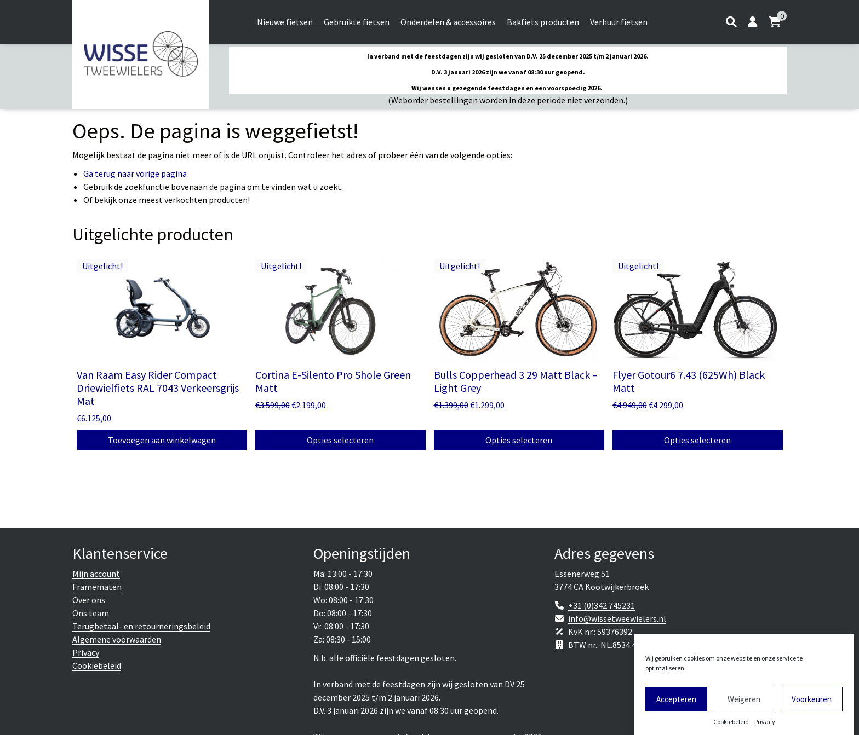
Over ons (88, 599)
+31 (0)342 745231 (601, 605)
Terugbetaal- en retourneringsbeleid (141, 626)
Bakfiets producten (543, 21)
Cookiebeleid (731, 725)
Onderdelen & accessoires (448, 21)
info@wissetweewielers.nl (617, 618)
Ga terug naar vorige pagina (135, 173)
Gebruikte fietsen (357, 21)
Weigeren (744, 702)
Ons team (90, 612)
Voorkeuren (812, 702)
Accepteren (676, 702)
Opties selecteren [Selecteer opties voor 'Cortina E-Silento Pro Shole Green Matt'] (340, 440)
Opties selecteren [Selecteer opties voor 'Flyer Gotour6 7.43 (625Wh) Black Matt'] (697, 440)
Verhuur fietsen (619, 21)
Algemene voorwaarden (116, 639)
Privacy (764, 725)
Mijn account (96, 573)
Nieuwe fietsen (285, 21)
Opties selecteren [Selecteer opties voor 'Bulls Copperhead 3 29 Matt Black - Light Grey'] (518, 440)
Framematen (97, 586)
